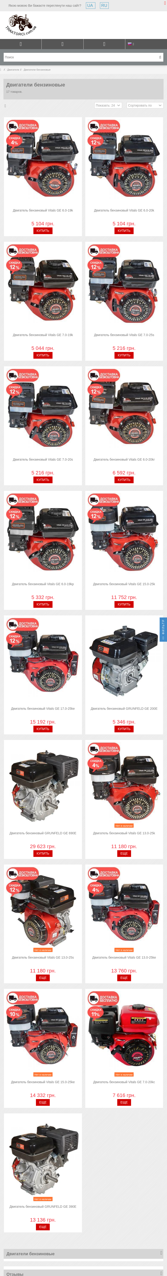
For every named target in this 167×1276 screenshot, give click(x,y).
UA (90, 5)
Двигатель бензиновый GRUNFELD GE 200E (124, 708)
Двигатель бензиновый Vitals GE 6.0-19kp (43, 584)
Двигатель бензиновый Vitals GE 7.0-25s (124, 335)
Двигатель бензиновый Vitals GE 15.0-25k (124, 584)
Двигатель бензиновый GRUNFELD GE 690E (42, 833)
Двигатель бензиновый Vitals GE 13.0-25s (43, 957)
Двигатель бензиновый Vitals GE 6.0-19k (43, 210)
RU (104, 5)
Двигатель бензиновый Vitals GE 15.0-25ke (43, 1082)
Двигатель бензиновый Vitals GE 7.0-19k (43, 335)
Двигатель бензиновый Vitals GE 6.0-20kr (124, 459)
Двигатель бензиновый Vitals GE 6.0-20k (124, 210)
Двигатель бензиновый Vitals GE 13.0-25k (124, 833)
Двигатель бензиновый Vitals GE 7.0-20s (43, 459)
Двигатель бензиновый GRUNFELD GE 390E (42, 1206)
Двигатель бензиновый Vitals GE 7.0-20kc (124, 1082)
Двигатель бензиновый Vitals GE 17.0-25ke (43, 708)
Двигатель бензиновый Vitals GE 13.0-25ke (124, 957)
